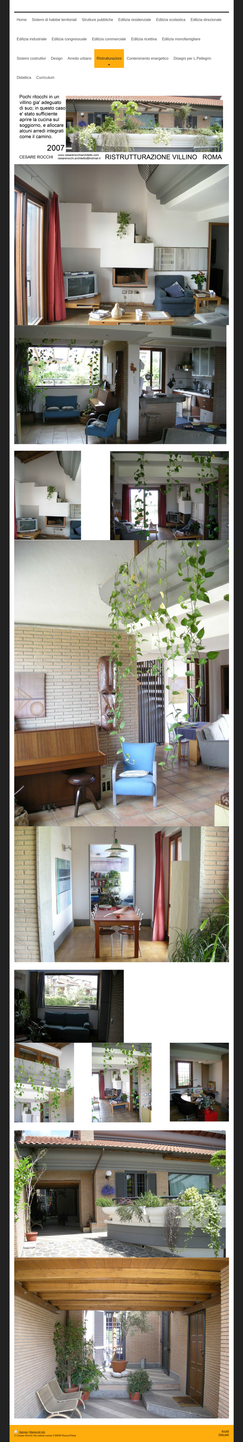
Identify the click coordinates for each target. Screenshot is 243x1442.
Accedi (225, 1431)
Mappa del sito (37, 1432)
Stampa (21, 1432)
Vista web (223, 1434)
